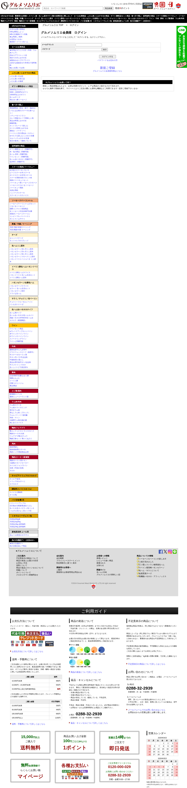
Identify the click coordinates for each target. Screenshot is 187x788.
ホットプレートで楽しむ (19, 126)
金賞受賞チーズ (144, 573)
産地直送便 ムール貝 (121, 21)
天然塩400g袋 (15, 519)
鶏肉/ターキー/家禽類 (27, 21)
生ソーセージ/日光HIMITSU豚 (21, 211)
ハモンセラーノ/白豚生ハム (91, 18)
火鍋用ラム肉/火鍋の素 (18, 420)
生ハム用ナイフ (15, 313)
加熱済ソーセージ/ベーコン (20, 214)
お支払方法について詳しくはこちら (27, 651)
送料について (21, 565)
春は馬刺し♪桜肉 (16, 37)
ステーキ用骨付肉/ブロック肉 (21, 178)
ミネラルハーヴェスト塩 (102, 21)
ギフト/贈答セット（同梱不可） (22, 149)
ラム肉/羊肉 (179, 18)
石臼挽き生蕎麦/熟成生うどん (21, 506)
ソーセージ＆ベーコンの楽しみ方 (151, 559)
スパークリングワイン (18, 339)
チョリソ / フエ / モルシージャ (21, 302)
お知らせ (100, 565)
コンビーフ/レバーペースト (20, 216)
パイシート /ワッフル (18, 503)
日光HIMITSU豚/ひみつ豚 (19, 376)
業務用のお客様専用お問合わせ (69, 572)
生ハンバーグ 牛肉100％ (19, 367)
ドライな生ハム (15, 293)
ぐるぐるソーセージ (17, 206)
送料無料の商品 (149, 16)
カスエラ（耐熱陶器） (18, 320)
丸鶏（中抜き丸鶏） (17, 468)
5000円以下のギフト (17, 90)
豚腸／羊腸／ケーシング (24, 18)
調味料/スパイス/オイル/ (70, 21)
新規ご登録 (107, 67)
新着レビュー (102, 558)
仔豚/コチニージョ (17, 383)
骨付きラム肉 (15, 410)
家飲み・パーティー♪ (18, 131)
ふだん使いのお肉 (16, 76)
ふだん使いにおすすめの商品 (98, 16)
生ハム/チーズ (15, 97)
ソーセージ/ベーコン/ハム (22, 200)
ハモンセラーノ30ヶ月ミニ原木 (21, 254)
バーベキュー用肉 (16, 188)
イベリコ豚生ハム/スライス (20, 272)
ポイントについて (23, 572)
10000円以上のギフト (18, 95)
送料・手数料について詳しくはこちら (28, 724)
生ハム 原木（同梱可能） (19, 154)
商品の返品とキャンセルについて (30, 568)
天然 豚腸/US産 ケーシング (20, 230)
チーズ (37, 18)
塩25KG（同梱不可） (18, 162)
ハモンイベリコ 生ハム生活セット (22, 275)
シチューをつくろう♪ (18, 116)
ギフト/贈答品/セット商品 (120, 16)
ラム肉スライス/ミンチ (18, 408)
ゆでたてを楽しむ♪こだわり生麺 (22, 136)
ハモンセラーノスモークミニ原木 (22, 257)
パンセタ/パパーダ (17, 304)
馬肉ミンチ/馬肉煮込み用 (19, 452)
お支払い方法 (21, 563)
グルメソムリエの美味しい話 (108, 575)
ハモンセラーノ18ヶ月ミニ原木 (21, 249)
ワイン (151, 18)
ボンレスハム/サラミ (17, 219)
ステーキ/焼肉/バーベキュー (166, 16)
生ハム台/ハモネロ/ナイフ (138, 18)
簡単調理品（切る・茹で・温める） (23, 108)
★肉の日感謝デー (16, 543)
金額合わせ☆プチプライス (20, 60)
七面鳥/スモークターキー (19, 463)
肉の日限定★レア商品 (18, 546)
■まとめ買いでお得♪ (17, 68)
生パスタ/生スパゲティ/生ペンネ (22, 508)
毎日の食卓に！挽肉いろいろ (20, 141)
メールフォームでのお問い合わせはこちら (146, 710)
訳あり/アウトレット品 (18, 55)
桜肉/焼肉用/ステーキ (18, 449)
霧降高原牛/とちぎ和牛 (18, 350)
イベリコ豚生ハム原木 (18, 278)
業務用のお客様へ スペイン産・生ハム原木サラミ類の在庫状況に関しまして (43, 16)
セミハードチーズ (16, 238)
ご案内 (59, 570)
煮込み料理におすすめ (18, 121)
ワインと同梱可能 (16, 341)
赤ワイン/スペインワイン (19, 334)
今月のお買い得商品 (17, 29)
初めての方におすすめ (18, 58)
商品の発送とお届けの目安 (27, 561)
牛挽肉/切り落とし (17, 360)
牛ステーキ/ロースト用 (18, 355)
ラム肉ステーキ (15, 405)
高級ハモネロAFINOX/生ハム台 (21, 318)
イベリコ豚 (14, 381)
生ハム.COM (102, 572)
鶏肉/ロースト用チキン (18, 460)
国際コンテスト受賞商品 (19, 209)
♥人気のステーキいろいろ (19, 170)
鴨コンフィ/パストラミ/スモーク (22, 431)
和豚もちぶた (15, 378)
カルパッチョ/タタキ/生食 (19, 138)
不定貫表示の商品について (27, 558)
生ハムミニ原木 (47, 18)
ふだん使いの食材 (16, 81)
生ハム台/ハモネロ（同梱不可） (22, 159)
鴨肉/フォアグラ (7, 21)
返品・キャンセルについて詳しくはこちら (89, 723)
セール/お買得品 (80, 16)
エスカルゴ (14, 484)
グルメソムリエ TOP (52, 25)
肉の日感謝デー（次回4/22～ (141, 21)
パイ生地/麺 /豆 (86, 21)
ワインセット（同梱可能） (20, 157)
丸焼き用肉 (14, 190)
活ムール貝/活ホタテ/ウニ (19, 535)
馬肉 (16, 21)
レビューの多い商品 (105, 561)
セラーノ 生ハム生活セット (20, 288)
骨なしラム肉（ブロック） (20, 413)
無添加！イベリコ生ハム (19, 42)
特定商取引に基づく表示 (66, 563)
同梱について (21, 570)
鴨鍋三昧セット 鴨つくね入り (21, 439)
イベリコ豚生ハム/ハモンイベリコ (67, 18)
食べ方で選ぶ (136, 16)
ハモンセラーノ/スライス (19, 286)
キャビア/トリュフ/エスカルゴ (48, 21)
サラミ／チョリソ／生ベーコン (115, 18)
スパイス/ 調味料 (16, 492)
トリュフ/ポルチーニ (17, 481)
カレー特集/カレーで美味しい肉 (22, 118)
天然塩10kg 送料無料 (17, 524)
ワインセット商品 (16, 329)
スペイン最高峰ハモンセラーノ (150, 568)
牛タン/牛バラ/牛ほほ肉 (18, 357)
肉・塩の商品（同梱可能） (20, 152)
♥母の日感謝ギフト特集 (18, 34)
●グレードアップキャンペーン (21, 331)
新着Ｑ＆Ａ (101, 563)
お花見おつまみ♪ (16, 39)
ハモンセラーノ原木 (17, 291)
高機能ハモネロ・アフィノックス (151, 576)
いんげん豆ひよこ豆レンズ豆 (20, 511)
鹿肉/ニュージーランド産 (19, 397)
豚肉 (162, 18)
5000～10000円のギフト (19, 92)
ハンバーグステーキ (17, 193)
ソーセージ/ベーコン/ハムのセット (23, 204)
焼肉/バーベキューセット (19, 180)
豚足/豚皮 (13, 386)
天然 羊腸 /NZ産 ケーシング (20, 227)
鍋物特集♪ (13, 123)
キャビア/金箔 (15, 479)
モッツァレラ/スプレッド (19, 241)
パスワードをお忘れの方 (108, 60)
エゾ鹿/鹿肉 (169, 18)
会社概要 (60, 558)
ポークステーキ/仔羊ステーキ (21, 175)
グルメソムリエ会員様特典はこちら (107, 71)
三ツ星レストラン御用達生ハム (150, 565)
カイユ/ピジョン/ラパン (18, 465)
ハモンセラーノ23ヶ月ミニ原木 (21, 252)
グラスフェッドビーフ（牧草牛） (22, 352)
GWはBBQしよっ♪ (17, 32)
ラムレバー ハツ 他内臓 (18, 415)
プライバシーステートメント (68, 561)
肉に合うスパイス (16, 423)
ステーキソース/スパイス (19, 195)
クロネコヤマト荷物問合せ (27, 575)
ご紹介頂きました (145, 562)
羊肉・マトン (15, 418)
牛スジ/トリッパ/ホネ (18, 365)
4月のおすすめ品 (7, 16)
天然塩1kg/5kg (15, 522)
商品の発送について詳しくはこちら (86, 672)
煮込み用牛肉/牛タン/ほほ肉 (20, 362)
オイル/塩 (13, 495)
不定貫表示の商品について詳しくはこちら (146, 664)
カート (156, 9)
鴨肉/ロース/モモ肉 (17, 434)
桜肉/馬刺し (14, 447)
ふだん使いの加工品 (17, 79)
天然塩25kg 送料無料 (17, 527)
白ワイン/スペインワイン (19, 336)
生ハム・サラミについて (148, 570)
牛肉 (157, 18)
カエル (12, 470)
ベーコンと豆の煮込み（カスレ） (22, 133)
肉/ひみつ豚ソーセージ (18, 100)
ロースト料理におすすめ (19, 128)
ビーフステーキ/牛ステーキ (20, 173)
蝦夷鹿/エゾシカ (16, 394)
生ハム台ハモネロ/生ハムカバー (22, 315)
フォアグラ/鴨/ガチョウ (18, 436)
